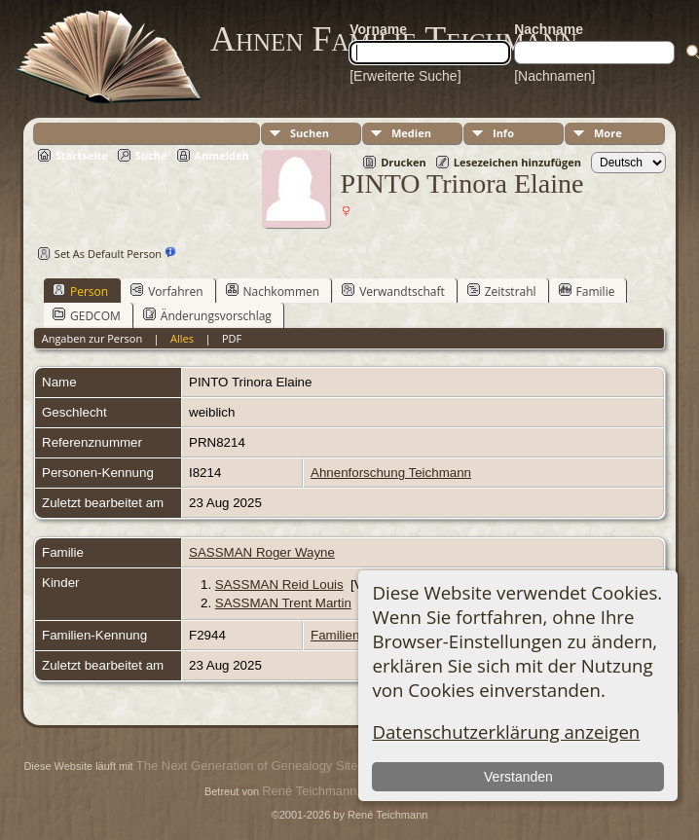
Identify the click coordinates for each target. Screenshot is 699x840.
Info (503, 133)
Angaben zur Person (92, 338)
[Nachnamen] (554, 76)
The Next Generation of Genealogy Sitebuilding (268, 765)
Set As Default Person (97, 253)
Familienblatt (348, 635)
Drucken (403, 162)
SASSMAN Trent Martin (283, 603)
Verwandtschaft (393, 291)
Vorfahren (166, 291)
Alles (182, 338)
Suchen (309, 133)
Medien (411, 133)
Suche (151, 155)
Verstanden (518, 777)
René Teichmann (309, 791)
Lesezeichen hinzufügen (517, 162)
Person (80, 291)
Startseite (81, 155)
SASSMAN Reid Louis (279, 584)
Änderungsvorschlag (207, 315)
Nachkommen (273, 291)
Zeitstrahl (501, 291)
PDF (231, 338)
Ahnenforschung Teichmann (391, 472)
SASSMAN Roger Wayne (262, 552)
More (608, 133)
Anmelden (222, 155)
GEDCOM (87, 315)
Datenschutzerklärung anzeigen (506, 731)
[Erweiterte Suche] (405, 76)
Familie (587, 291)
